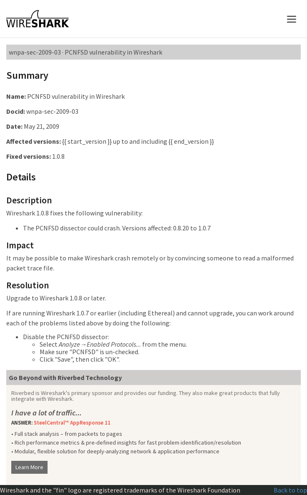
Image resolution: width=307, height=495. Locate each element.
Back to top (290, 490)
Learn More (29, 467)
